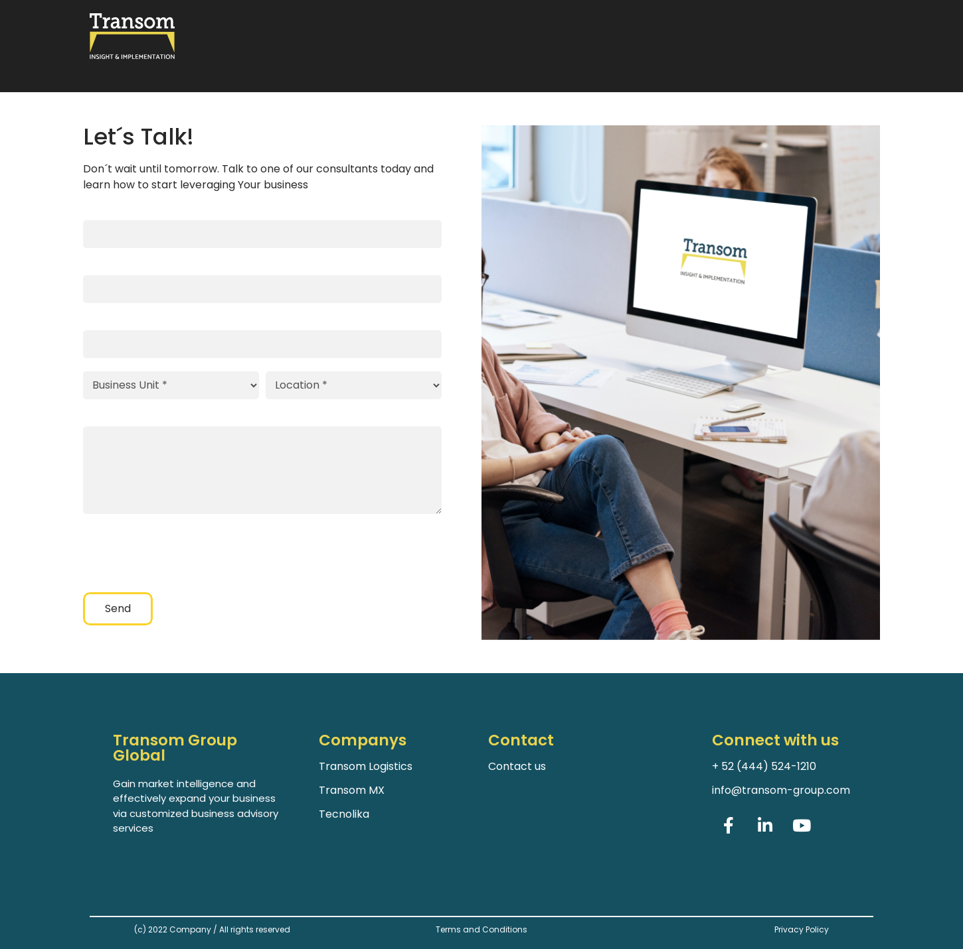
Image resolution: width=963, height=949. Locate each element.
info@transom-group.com (781, 790)
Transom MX (352, 790)
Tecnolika (344, 814)
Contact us (517, 766)
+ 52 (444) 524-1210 (764, 766)
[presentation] (184, 553)
